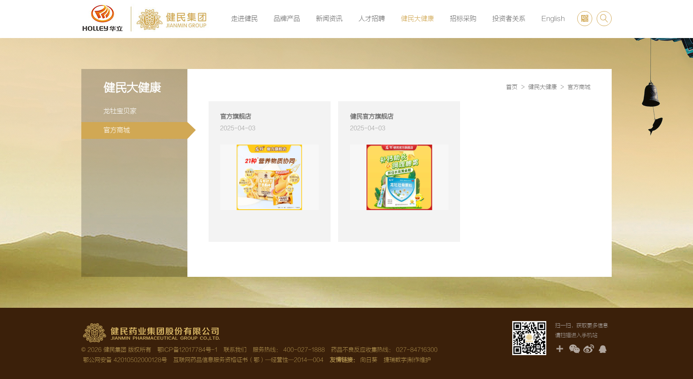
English (553, 19)
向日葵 (368, 360)
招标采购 (463, 19)
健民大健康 (417, 19)
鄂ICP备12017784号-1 (187, 350)
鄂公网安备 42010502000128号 (124, 360)
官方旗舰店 (235, 116)
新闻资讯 (329, 19)
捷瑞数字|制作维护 (407, 360)
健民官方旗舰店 (371, 116)
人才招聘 (371, 19)
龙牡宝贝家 (120, 111)
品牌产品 (287, 19)
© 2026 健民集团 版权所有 (116, 350)
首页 (512, 87)
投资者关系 (508, 19)
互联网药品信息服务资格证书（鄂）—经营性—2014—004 (248, 360)
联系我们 (235, 350)
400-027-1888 (304, 350)
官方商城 (145, 130)
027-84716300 (417, 350)
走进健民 (244, 19)
